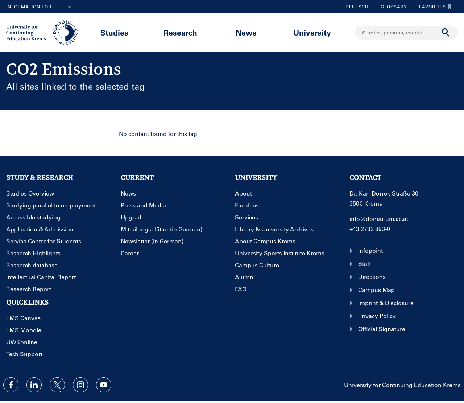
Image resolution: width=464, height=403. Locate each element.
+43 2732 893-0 (369, 229)
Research (180, 32)
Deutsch (357, 6)
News (246, 32)
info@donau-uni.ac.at (378, 218)
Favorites (433, 6)
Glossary (391, 6)
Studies (114, 32)
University (312, 32)
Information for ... (40, 7)
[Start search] (445, 32)
